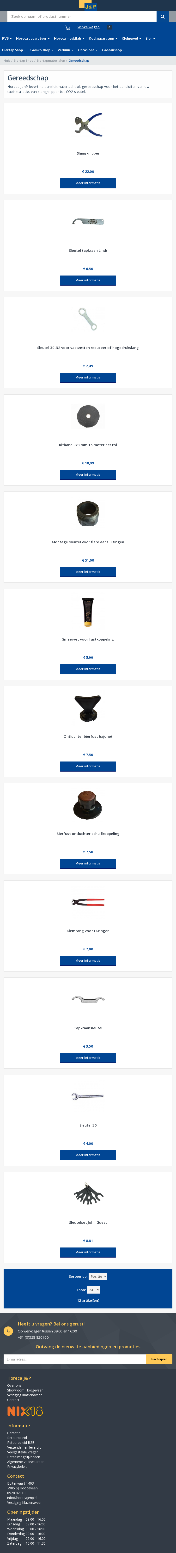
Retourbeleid (17, 1437)
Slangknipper (88, 153)
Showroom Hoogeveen (25, 1390)
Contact (13, 1399)
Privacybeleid (17, 1466)
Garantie (13, 1433)
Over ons (14, 1385)
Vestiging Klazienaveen (24, 1395)
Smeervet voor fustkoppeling (88, 639)
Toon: (81, 1290)
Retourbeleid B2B (21, 1442)
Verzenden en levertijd (24, 1447)
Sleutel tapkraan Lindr (88, 250)
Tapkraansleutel (88, 1027)
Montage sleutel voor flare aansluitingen (88, 542)
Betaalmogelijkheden (23, 1457)
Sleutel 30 (88, 1125)
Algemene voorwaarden (25, 1461)
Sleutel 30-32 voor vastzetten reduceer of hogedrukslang (88, 347)
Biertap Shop (23, 60)
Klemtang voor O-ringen (88, 930)
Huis (7, 60)
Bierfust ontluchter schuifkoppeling (88, 833)
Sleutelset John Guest (88, 1222)
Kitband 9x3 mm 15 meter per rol (88, 444)
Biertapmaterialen (51, 60)
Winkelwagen (89, 27)
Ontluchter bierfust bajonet (88, 736)
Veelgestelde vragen (22, 1452)
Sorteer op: (78, 1276)
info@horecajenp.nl (22, 1497)
